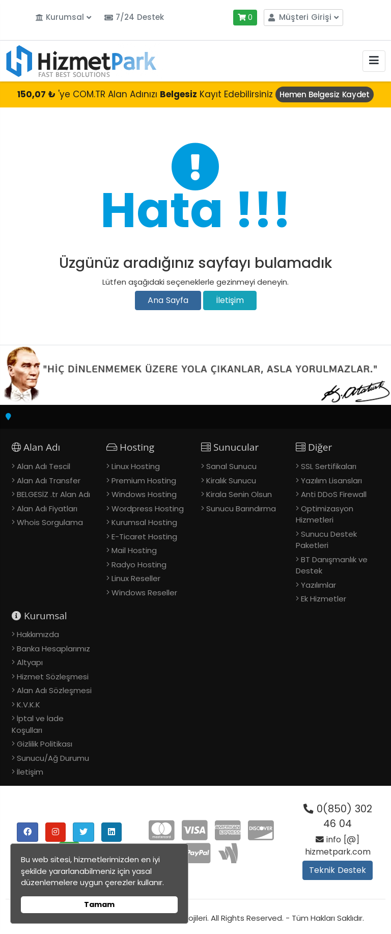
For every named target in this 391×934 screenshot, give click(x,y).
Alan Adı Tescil (43, 466)
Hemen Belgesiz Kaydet (325, 94)
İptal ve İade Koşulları (38, 724)
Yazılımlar (318, 585)
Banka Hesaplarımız (53, 648)
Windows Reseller (144, 592)
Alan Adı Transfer (48, 480)
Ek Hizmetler (323, 598)
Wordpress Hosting (147, 508)
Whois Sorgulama (50, 522)
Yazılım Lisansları (331, 480)
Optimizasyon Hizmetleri (324, 514)
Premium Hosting (143, 480)
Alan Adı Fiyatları (47, 508)
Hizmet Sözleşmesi (53, 676)
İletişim (230, 300)
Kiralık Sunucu (231, 480)
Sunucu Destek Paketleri (326, 540)
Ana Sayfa (168, 300)
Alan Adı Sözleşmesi (54, 690)
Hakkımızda (38, 634)
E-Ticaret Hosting (144, 536)
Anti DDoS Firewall (334, 494)
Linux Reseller (135, 578)
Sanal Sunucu (231, 466)
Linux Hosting (135, 466)
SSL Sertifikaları (328, 466)
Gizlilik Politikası (44, 743)
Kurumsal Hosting (144, 522)
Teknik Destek (337, 870)
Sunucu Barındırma (241, 508)
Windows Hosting (144, 494)
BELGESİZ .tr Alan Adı (53, 494)
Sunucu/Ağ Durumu (53, 758)
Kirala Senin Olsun (239, 494)
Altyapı (30, 662)
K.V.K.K (28, 704)
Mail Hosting (134, 550)
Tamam (99, 904)
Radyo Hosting (138, 564)
